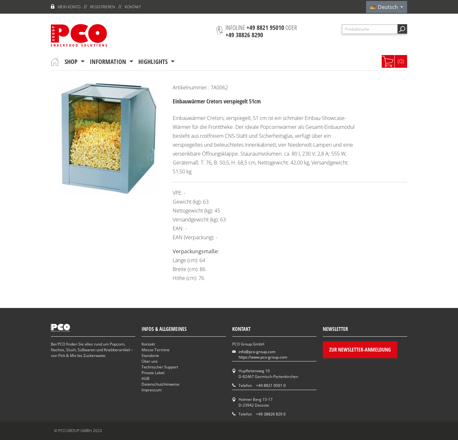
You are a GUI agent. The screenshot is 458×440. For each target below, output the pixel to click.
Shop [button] (72, 61)
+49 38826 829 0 (271, 414)
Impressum (152, 390)
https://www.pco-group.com (263, 357)
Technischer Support (160, 367)
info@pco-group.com (257, 351)
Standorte (150, 355)
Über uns (150, 361)
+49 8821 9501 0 (271, 385)
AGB (145, 378)
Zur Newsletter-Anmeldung (360, 349)
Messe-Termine (156, 350)
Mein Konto (69, 7)
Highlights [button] (153, 61)
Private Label (153, 372)
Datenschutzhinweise (160, 384)
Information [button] (109, 61)
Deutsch (384, 6)
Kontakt (133, 7)
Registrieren (102, 7)
